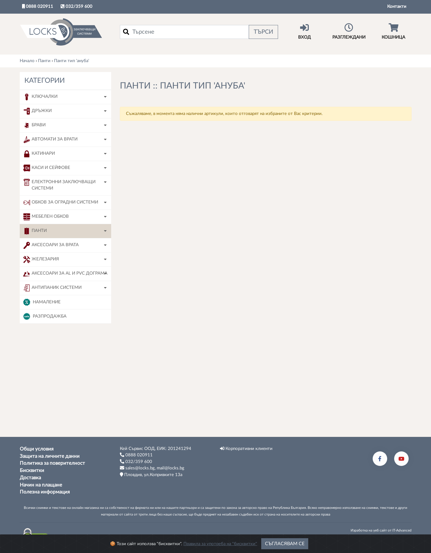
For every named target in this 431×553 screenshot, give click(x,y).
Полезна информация (45, 492)
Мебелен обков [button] (46, 216)
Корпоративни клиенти (246, 448)
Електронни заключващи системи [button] (59, 185)
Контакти (396, 6)
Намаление (42, 302)
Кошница (393, 31)
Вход (304, 31)
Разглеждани (349, 31)
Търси (263, 32)
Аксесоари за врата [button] (51, 245)
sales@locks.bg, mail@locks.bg (152, 468)
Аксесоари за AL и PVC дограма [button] (65, 273)
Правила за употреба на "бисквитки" (220, 546)
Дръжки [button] (37, 111)
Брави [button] (34, 125)
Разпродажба (44, 316)
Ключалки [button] (40, 96)
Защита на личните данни (50, 456)
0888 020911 (37, 6)
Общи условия (36, 449)
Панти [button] (35, 231)
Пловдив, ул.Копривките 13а (151, 474)
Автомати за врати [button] (50, 139)
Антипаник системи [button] (52, 287)
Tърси (65, 421)
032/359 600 (76, 6)
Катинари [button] (39, 153)
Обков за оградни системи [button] (60, 202)
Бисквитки (32, 470)
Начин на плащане (41, 485)
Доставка (30, 477)
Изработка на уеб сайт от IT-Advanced (381, 530)
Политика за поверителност (52, 463)
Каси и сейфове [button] (46, 168)
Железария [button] (41, 259)
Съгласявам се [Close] (284, 546)
